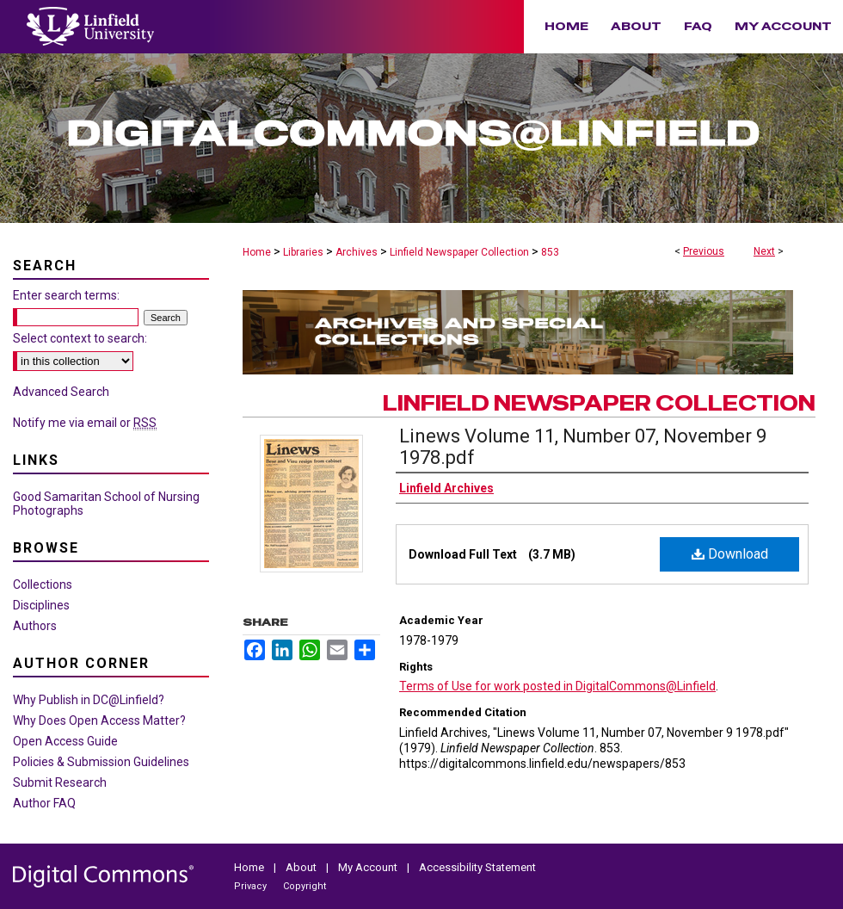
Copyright (304, 886)
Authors (35, 626)
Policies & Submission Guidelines (101, 762)
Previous (703, 251)
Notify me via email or (85, 423)
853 (550, 252)
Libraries (303, 252)
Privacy (251, 886)
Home (257, 252)
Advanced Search (61, 392)
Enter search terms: (66, 295)
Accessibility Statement (477, 867)
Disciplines (41, 605)
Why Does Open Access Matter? (99, 720)
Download (730, 554)
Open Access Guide (65, 741)
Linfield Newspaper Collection (459, 252)
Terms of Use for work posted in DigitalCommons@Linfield (557, 686)
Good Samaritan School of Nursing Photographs (106, 503)
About (302, 867)
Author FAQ (44, 803)
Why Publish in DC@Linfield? (88, 700)
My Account (369, 867)
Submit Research (60, 782)
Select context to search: (80, 338)
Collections (42, 584)
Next (764, 251)
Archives (356, 252)
